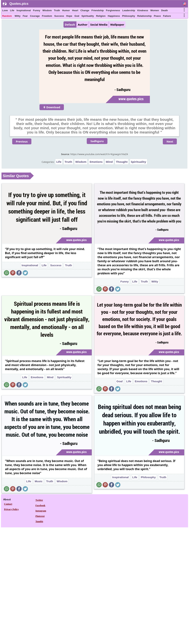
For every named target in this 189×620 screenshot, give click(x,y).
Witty (17, 16)
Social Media (98, 24)
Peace (157, 16)
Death (164, 10)
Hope (69, 16)
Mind (109, 162)
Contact (8, 504)
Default (70, 24)
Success (59, 16)
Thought (122, 162)
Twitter (39, 500)
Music (39, 481)
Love (5, 10)
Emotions (96, 162)
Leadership (128, 10)
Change (84, 10)
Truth (57, 10)
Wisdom (47, 10)
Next (169, 141)
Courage (35, 16)
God (76, 16)
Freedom (47, 16)
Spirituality (87, 16)
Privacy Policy (11, 509)
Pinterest (40, 516)
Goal (119, 381)
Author (82, 24)
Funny (36, 10)
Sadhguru (97, 141)
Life (12, 10)
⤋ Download (51, 107)
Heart (75, 10)
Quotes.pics (18, 4)
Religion (100, 16)
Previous (22, 141)
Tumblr (39, 521)
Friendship (98, 10)
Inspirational (23, 10)
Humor (66, 10)
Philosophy (128, 16)
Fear (25, 16)
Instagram (40, 510)
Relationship (144, 16)
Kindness (142, 10)
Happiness (114, 16)
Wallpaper (117, 24)
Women (154, 10)
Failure (167, 16)
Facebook (40, 505)
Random (7, 16)
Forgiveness (113, 10)
